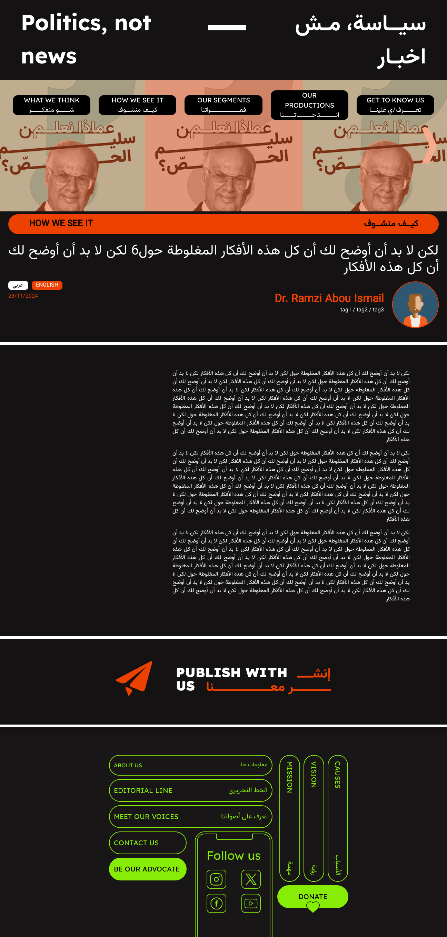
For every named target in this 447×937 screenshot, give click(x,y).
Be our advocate (147, 869)
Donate (313, 900)
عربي (18, 285)
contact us (136, 842)
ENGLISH (47, 285)
